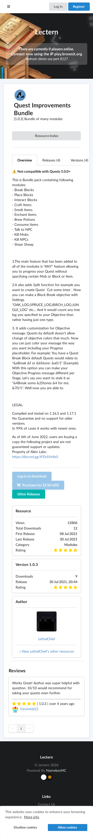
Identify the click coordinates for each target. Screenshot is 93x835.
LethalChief (46, 639)
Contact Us (46, 804)
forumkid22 (29, 709)
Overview (24, 160)
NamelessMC (56, 770)
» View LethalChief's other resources (46, 651)
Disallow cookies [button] (25, 827)
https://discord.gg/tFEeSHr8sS (35, 457)
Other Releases (28, 494)
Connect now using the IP (46, 54)
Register (79, 6)
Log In (58, 6)
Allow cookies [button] (67, 827)
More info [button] (31, 817)
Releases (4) (51, 160)
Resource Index (46, 136)
